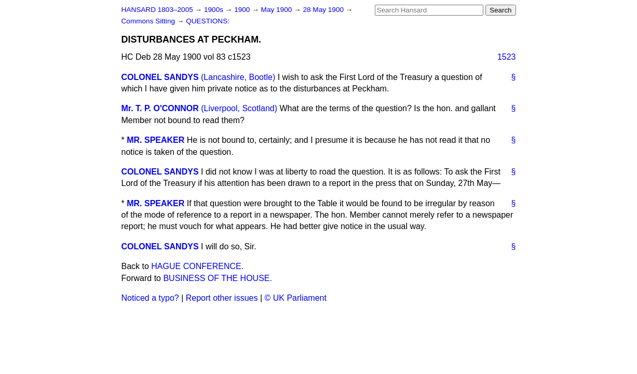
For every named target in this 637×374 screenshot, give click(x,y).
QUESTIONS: (207, 21)
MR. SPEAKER (155, 140)
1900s (214, 10)
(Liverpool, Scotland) (239, 108)
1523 (506, 56)
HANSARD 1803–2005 (157, 10)
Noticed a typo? (150, 297)
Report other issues (222, 297)
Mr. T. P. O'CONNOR (160, 108)
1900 (243, 10)
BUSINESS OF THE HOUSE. (217, 278)
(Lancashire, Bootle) (238, 77)
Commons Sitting (149, 21)
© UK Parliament (296, 297)
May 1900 (277, 10)
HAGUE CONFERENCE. (197, 266)
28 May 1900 (324, 10)
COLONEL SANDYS (160, 77)
